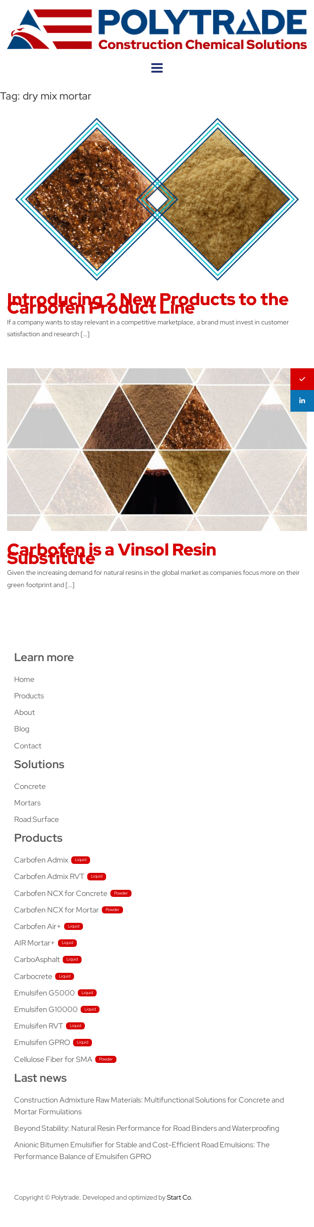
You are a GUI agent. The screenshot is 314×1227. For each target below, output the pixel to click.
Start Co (179, 1197)
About (24, 712)
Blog (21, 729)
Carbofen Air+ (37, 926)
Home (24, 679)
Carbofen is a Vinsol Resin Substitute (111, 553)
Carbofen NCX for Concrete (60, 893)
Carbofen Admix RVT (49, 876)
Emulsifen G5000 (44, 993)
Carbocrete (33, 976)
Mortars (27, 803)
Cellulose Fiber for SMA (53, 1059)
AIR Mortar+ (34, 943)
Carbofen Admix (41, 860)
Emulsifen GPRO (42, 1042)
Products (29, 696)
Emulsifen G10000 (46, 1009)
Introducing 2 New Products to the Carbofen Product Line (148, 303)
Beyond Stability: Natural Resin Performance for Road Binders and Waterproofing (146, 1128)
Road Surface (36, 819)
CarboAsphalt (37, 959)
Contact (27, 746)
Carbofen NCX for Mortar (56, 910)
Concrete (30, 786)
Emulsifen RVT (38, 1026)
